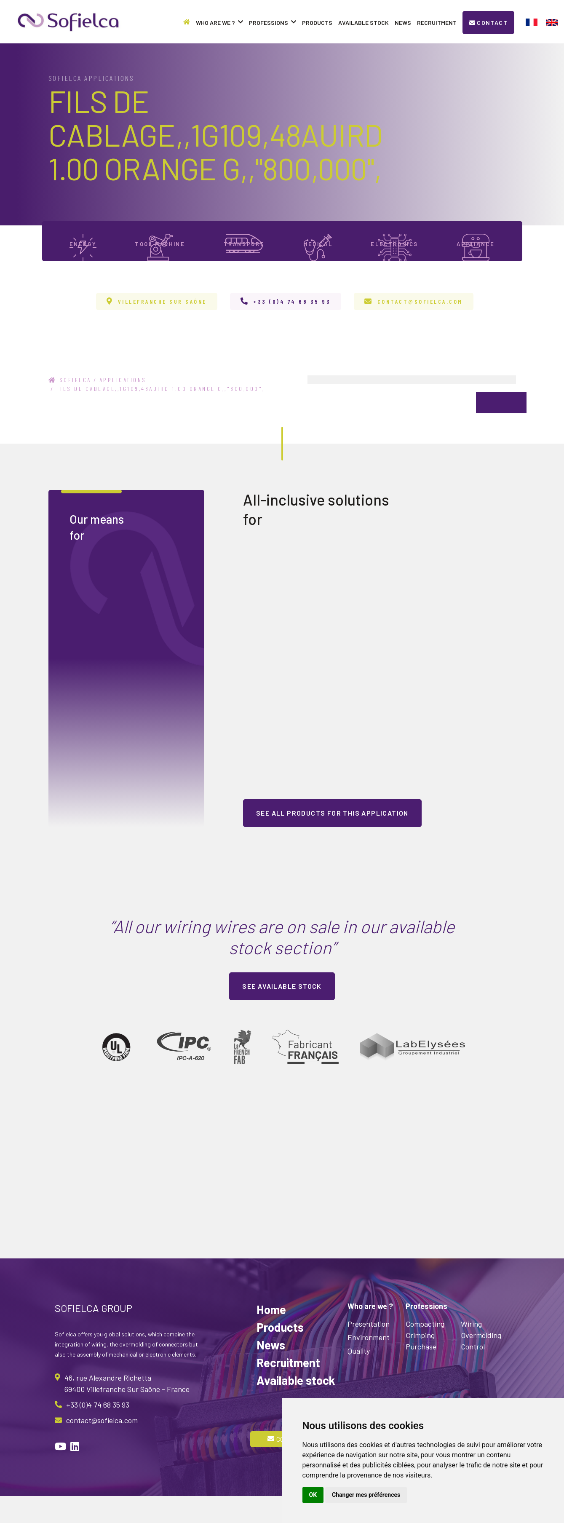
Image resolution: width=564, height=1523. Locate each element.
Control (473, 1373)
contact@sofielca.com (420, 328)
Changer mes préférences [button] (366, 1494)
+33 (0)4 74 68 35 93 (292, 328)
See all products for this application (332, 840)
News (403, 22)
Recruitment (437, 22)
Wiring (471, 1350)
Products (317, 22)
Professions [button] (272, 22)
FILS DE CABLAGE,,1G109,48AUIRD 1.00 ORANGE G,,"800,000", (160, 415)
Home (271, 1336)
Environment (368, 1364)
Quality (358, 1377)
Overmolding (481, 1362)
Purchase (421, 1373)
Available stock (363, 22)
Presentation (368, 1350)
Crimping (420, 1362)
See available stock (282, 1013)
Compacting (425, 1350)
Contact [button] (488, 23)
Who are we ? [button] (219, 22)
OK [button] (313, 1494)
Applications (123, 406)
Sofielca (69, 406)
